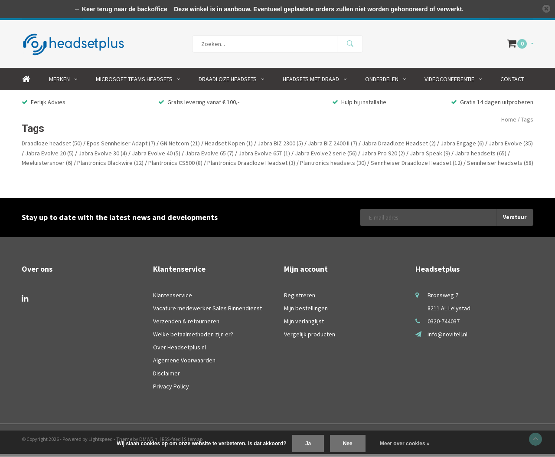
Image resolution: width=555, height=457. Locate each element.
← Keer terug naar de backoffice (120, 9)
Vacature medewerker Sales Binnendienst (207, 311)
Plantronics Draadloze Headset (251, 166)
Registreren (299, 298)
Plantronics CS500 (175, 166)
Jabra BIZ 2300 (280, 146)
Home (26, 82)
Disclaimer (166, 376)
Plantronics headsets (333, 166)
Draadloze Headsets (231, 82)
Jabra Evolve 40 (156, 156)
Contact (512, 82)
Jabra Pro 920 (383, 156)
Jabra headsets (480, 156)
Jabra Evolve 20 (49, 156)
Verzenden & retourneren (186, 324)
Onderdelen (385, 82)
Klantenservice (172, 298)
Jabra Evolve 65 (209, 156)
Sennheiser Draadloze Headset (416, 166)
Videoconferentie (453, 82)
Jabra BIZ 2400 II (332, 146)
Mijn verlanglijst (304, 324)
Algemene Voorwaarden (184, 363)
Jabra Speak (430, 156)
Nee (348, 444)
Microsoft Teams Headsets (138, 82)
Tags (527, 122)
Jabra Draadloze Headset (399, 146)
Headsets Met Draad (314, 82)
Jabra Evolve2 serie (326, 156)
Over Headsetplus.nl (179, 350)
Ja (308, 444)
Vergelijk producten (309, 337)
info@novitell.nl (447, 337)
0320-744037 (444, 324)
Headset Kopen (229, 146)
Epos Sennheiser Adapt (121, 146)
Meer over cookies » (405, 444)
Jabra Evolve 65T (264, 156)
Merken (63, 82)
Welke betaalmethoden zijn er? (193, 337)
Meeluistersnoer (47, 166)
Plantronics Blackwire (110, 166)
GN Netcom (180, 146)
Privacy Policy (171, 389)
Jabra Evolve (511, 146)
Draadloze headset (52, 146)
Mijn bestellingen (306, 311)
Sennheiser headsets (500, 166)
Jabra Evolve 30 (102, 156)
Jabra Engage (462, 146)
